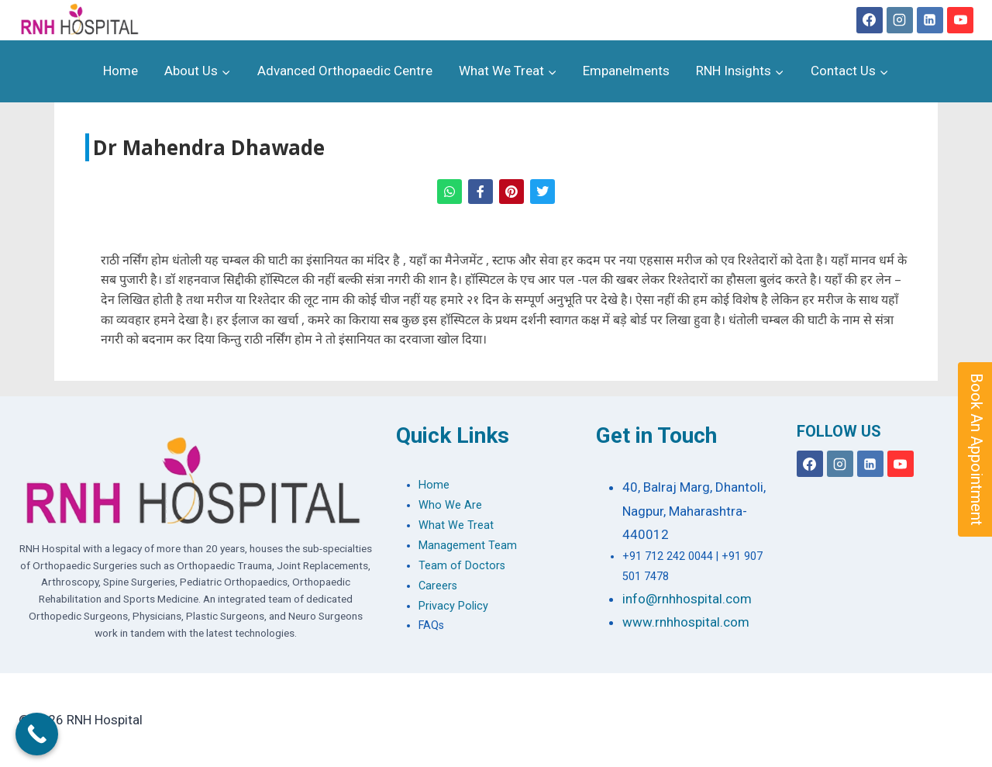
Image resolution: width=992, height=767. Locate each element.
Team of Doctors (461, 565)
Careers (437, 586)
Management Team (467, 545)
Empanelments (626, 70)
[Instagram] (900, 20)
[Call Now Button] (37, 734)
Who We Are (450, 505)
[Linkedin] (930, 20)
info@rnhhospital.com (687, 598)
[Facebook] (869, 20)
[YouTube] (960, 20)
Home (120, 70)
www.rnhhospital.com (685, 622)
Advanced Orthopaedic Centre (344, 70)
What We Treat (456, 525)
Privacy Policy (453, 606)
